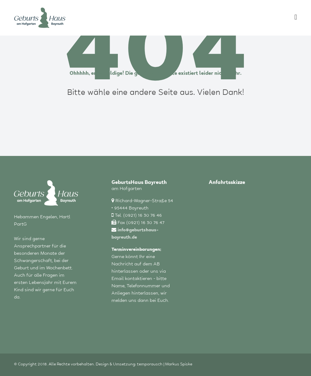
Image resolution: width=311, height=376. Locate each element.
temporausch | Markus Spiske (164, 364)
